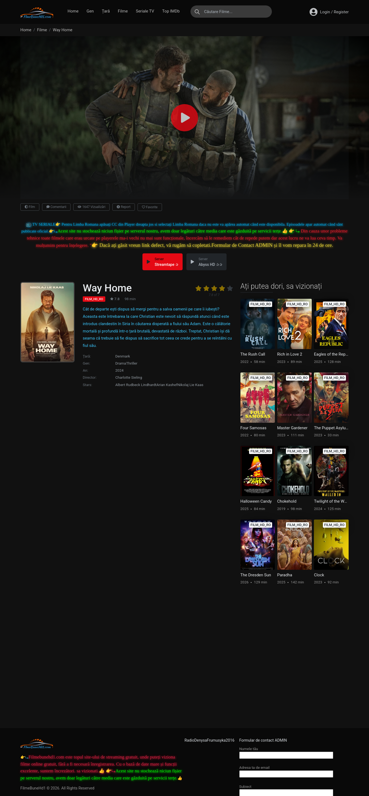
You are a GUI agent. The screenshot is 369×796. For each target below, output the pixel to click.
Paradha (284, 575)
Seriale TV (145, 11)
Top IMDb (171, 11)
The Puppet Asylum (331, 427)
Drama (120, 363)
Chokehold (287, 501)
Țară (106, 11)
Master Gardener (292, 427)
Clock (319, 575)
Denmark (122, 356)
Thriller (132, 363)
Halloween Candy (256, 501)
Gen (90, 11)
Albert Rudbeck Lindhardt (136, 385)
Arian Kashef (167, 385)
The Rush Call (252, 354)
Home (73, 11)
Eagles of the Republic (331, 354)
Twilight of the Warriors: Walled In (331, 501)
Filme (123, 11)
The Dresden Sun (255, 575)
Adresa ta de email (286, 770)
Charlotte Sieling (128, 377)
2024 (119, 370)
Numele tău (286, 752)
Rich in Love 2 (289, 354)
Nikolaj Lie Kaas (190, 385)
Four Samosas (253, 427)
